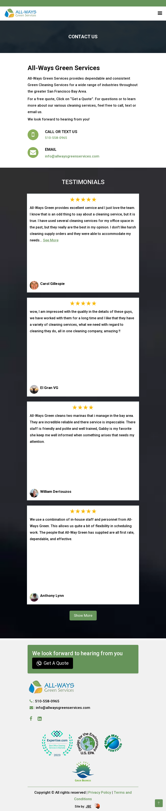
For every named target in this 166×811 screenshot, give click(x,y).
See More (50, 240)
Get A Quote (53, 663)
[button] (159, 12)
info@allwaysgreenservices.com (72, 156)
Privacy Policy (99, 792)
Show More (83, 615)
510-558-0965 (56, 138)
